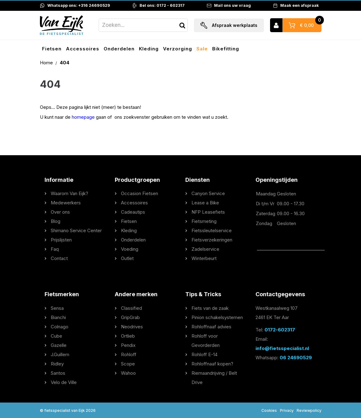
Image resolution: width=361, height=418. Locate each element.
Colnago (59, 327)
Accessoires (82, 49)
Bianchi (58, 317)
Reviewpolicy (309, 410)
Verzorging (177, 49)
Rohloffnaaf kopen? (212, 364)
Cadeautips (133, 212)
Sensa (57, 308)
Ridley (57, 364)
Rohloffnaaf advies (211, 327)
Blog (55, 221)
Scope (128, 364)
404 (64, 63)
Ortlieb (128, 336)
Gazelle (59, 345)
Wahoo (128, 373)
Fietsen (52, 49)
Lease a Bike (205, 203)
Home (47, 63)
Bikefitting (225, 49)
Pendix (128, 345)
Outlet (127, 258)
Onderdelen (119, 49)
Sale (202, 49)
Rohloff (128, 354)
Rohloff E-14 (204, 354)
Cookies (269, 410)
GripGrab (130, 317)
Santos (58, 373)
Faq (55, 249)
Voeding (129, 249)
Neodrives (132, 327)
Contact (59, 258)
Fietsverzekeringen (211, 240)
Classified (131, 308)
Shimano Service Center (76, 230)
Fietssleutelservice (211, 230)
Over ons (60, 212)
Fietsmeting (204, 221)
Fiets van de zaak (210, 308)
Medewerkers (66, 203)
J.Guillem (60, 354)
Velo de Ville (64, 382)
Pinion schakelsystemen (217, 317)
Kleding (149, 49)
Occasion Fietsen (139, 193)
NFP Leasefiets (208, 212)
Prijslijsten (61, 240)
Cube (56, 336)
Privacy (287, 410)
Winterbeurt (204, 258)
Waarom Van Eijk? (69, 193)
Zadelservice (205, 249)
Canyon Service (208, 193)
